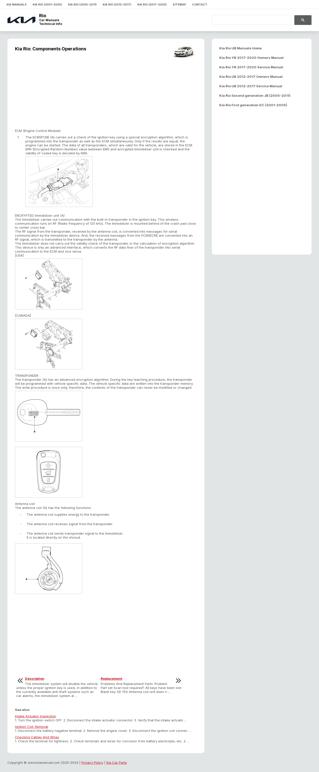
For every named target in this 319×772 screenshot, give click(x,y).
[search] (248, 20)
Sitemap (179, 4)
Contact (199, 4)
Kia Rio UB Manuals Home (240, 48)
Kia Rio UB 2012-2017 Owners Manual (251, 77)
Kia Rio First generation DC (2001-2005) (253, 105)
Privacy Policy (92, 763)
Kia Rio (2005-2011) (82, 4)
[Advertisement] (106, 94)
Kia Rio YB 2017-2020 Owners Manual (251, 58)
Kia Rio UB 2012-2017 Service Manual (250, 86)
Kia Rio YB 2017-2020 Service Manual (251, 67)
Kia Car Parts (116, 763)
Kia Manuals (16, 4)
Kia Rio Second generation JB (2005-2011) (254, 95)
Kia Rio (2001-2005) (47, 4)
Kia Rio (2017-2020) (152, 4)
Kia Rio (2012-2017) (117, 4)
